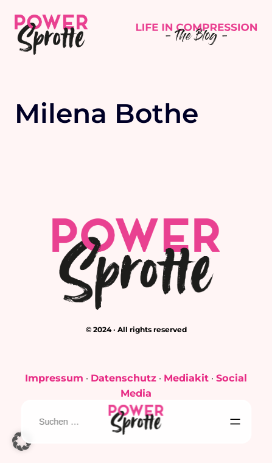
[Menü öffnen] (235, 421)
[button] (22, 441)
